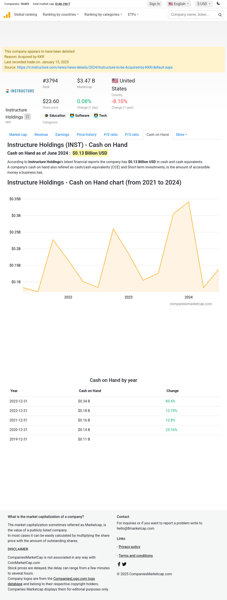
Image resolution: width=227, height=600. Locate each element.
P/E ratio (111, 135)
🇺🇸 (177, 4)
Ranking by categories (101, 14)
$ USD (202, 4)
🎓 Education (54, 115)
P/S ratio (132, 135)
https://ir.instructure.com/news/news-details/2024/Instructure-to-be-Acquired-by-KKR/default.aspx (94, 67)
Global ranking (25, 14)
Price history (86, 135)
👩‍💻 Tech (100, 115)
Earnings (62, 135)
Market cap (18, 135)
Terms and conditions (136, 556)
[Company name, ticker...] (195, 14)
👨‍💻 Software (80, 115)
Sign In (154, 4)
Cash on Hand (158, 135)
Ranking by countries (59, 14)
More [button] (180, 135)
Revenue (41, 135)
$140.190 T (62, 4)
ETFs (132, 14)
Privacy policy (129, 547)
